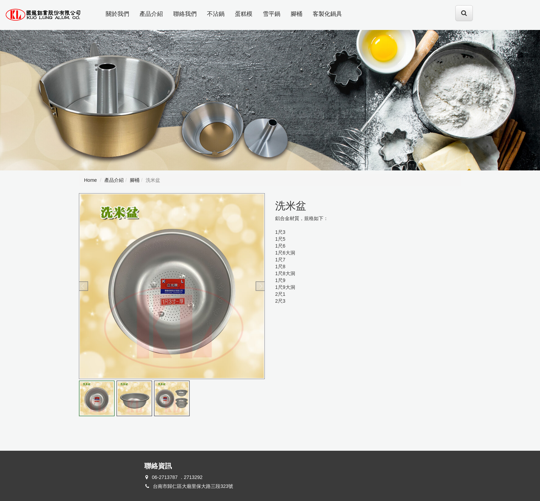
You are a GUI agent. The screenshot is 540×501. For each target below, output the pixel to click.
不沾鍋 (216, 14)
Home (90, 180)
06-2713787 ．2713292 (177, 477)
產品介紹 (151, 14)
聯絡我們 (185, 14)
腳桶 (296, 14)
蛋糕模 (243, 14)
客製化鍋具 (327, 14)
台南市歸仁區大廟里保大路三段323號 (193, 486)
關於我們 (117, 14)
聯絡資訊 (158, 466)
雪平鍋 (271, 14)
